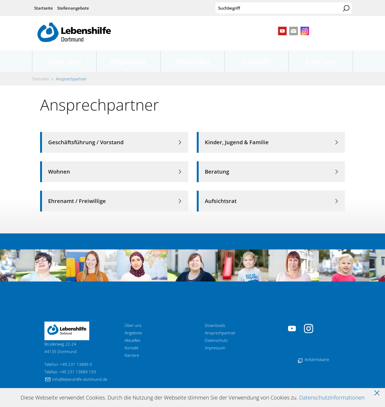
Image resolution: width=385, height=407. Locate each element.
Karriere (320, 61)
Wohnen (59, 171)
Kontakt (256, 61)
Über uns (64, 61)
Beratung (217, 171)
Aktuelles (192, 61)
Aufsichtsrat (221, 201)
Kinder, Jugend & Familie (237, 142)
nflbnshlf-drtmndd (79, 379)
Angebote (128, 61)
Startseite (43, 8)
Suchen (346, 8)
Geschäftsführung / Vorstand (86, 142)
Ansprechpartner (220, 332)
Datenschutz (216, 340)
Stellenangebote (73, 8)
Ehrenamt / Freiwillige (77, 201)
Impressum (215, 347)
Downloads (215, 325)
